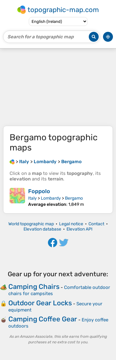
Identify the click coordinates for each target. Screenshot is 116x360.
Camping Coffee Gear (42, 319)
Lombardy (51, 198)
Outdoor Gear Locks (40, 303)
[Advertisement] (58, 87)
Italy (32, 198)
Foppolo (39, 191)
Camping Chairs (33, 286)
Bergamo (74, 198)
